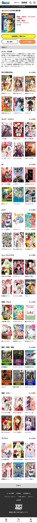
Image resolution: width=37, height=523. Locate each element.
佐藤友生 (20, 18)
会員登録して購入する (18, 36)
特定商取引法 (26, 493)
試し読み (10, 42)
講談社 (23, 20)
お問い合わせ (22, 496)
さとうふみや (31, 17)
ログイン (16, 2)
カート (18, 521)
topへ (18, 486)
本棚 (31, 521)
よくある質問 (10, 493)
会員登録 (24, 2)
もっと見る (32, 72)
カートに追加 (27, 42)
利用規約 (18, 493)
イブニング (26, 22)
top (2, 6)
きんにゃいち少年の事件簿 (18, 6)
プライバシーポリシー (10, 496)
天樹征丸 (24, 17)
